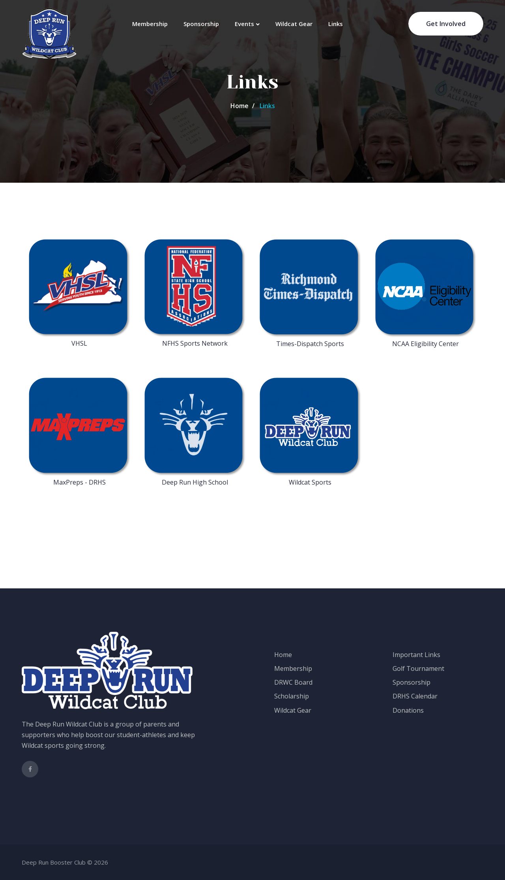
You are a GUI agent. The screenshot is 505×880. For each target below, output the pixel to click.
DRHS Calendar (415, 696)
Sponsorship (201, 24)
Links (335, 24)
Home (239, 105)
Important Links (416, 654)
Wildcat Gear (293, 24)
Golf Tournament (418, 668)
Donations (408, 710)
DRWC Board (293, 682)
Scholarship (291, 696)
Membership (150, 24)
